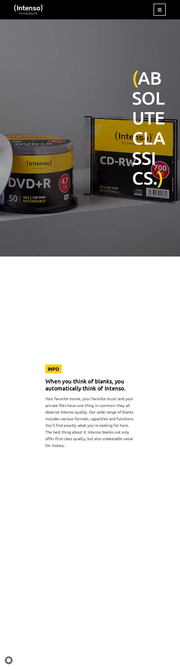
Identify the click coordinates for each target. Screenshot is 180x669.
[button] (8, 660)
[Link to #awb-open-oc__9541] (160, 10)
